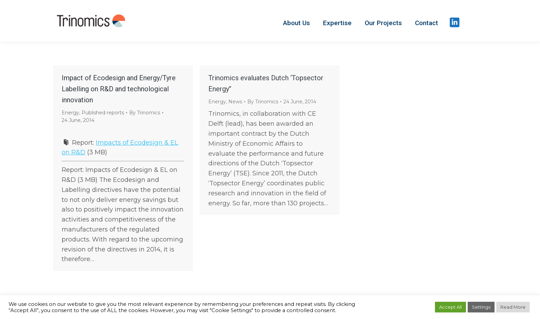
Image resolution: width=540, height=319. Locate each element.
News (235, 102)
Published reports (103, 113)
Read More (513, 307)
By (144, 113)
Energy (70, 113)
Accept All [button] (450, 307)
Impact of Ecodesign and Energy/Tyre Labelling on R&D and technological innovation (119, 89)
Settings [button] (481, 307)
